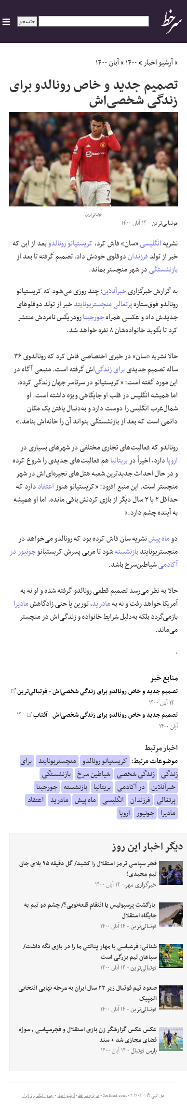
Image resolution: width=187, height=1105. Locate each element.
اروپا (172, 460)
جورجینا (93, 317)
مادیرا (20, 604)
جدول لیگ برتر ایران (37, 1096)
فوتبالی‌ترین (29, 691)
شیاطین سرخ (93, 774)
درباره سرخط (88, 1096)
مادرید (101, 604)
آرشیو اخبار (158, 62)
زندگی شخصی (136, 774)
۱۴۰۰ (131, 62)
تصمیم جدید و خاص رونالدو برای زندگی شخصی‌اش (115, 691)
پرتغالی (122, 304)
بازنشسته (126, 552)
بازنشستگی (163, 269)
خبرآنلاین (114, 291)
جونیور (27, 552)
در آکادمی (131, 787)
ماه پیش (159, 538)
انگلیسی (150, 243)
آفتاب (37, 715)
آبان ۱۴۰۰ (107, 62)
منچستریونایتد (93, 304)
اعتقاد (46, 486)
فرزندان (138, 256)
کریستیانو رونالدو (70, 243)
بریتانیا (119, 460)
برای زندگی (110, 369)
